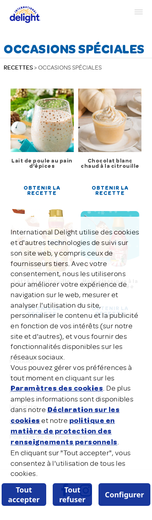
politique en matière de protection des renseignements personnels (64, 432)
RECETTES (18, 67)
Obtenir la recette (42, 191)
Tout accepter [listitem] (24, 494)
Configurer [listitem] (124, 494)
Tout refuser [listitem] (72, 494)
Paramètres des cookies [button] (57, 388)
